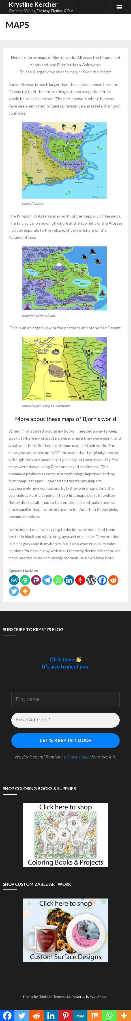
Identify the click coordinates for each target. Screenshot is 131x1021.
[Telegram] (47, 580)
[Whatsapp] (58, 580)
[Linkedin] (69, 580)
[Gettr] (80, 580)
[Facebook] (102, 580)
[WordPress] (91, 580)
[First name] (65, 699)
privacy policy (77, 756)
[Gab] (25, 580)
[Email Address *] (65, 720)
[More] (25, 591)
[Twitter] (14, 591)
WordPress (99, 996)
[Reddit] (113, 580)
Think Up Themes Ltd (54, 996)
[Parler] (36, 580)
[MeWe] (14, 580)
